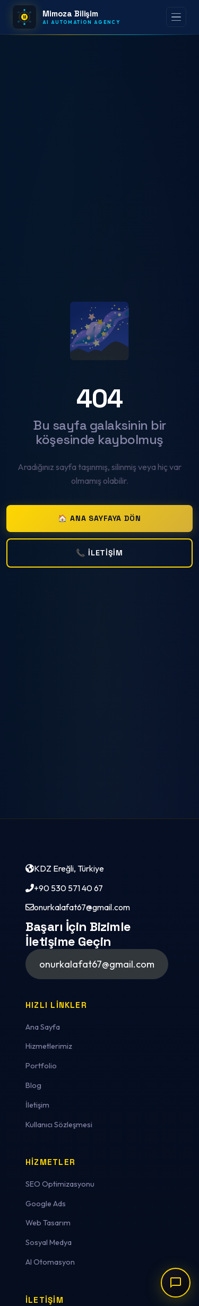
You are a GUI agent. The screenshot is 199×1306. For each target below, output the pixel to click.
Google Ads (45, 1203)
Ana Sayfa (42, 1027)
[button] (96, 964)
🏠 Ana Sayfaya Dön (99, 518)
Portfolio (41, 1065)
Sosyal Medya (48, 1242)
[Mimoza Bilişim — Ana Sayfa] (66, 17)
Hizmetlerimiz (48, 1046)
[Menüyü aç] (176, 17)
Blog (33, 1085)
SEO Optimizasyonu (59, 1184)
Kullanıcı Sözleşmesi (58, 1124)
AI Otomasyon (50, 1262)
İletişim (37, 1105)
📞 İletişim (99, 553)
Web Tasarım (48, 1222)
